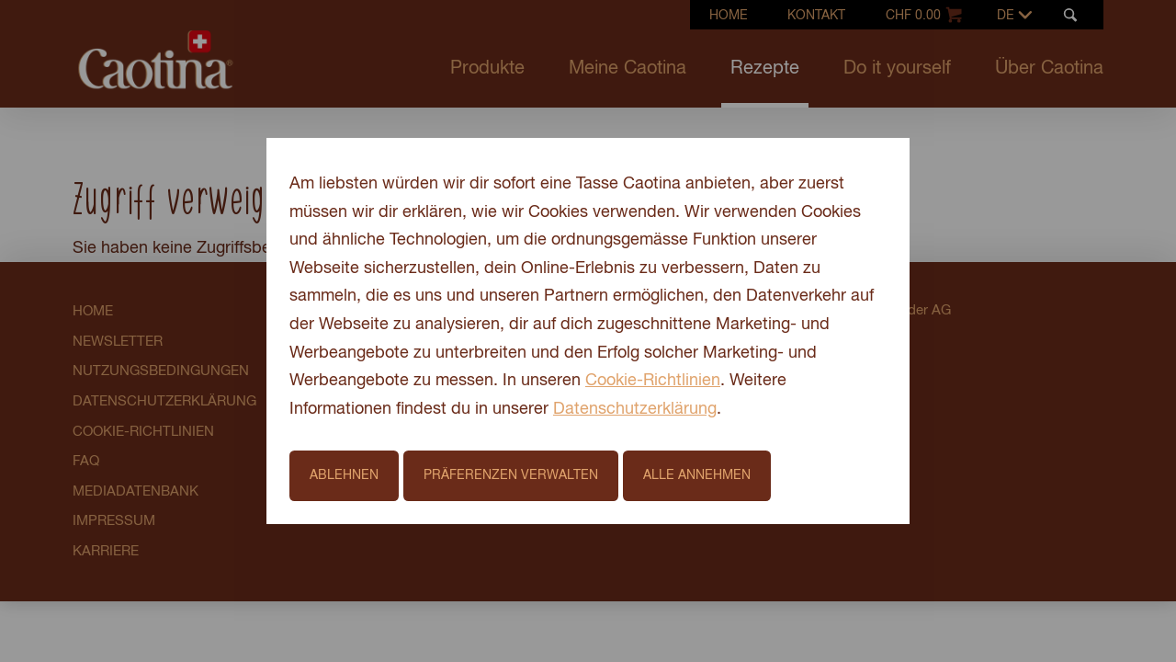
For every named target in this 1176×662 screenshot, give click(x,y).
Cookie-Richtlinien (652, 380)
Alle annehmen (697, 475)
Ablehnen (344, 475)
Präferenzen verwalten (511, 475)
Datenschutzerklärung (635, 409)
